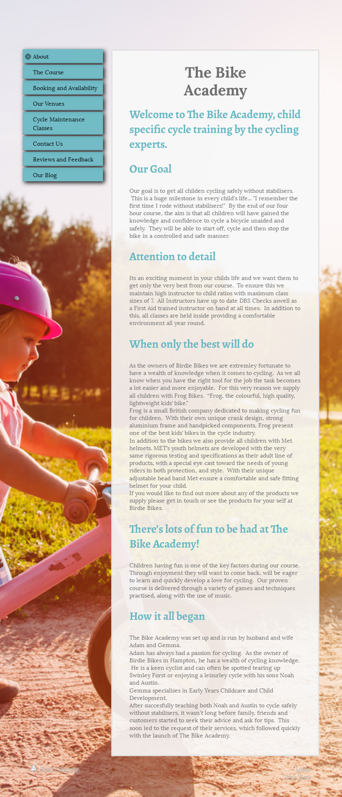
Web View (297, 776)
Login (303, 768)
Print (43, 768)
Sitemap (69, 768)
